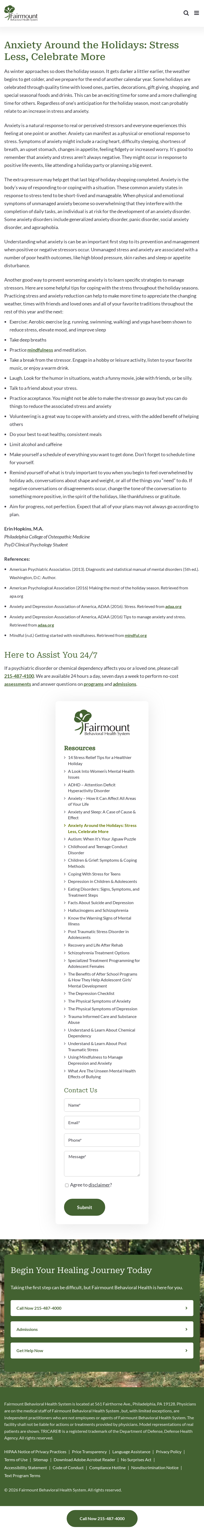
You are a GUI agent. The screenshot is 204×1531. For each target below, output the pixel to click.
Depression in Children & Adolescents (102, 881)
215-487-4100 (19, 676)
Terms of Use (16, 1459)
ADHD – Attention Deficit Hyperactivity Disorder (92, 787)
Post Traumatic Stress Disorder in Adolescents (98, 934)
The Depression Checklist (91, 993)
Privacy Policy (168, 1451)
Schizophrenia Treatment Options (99, 952)
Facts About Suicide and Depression (101, 902)
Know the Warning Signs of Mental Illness (99, 920)
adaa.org (173, 606)
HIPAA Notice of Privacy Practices (35, 1451)
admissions (124, 684)
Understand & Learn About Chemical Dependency (101, 1032)
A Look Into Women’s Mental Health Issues (101, 774)
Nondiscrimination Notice (154, 1467)
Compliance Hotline (107, 1467)
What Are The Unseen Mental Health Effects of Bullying (102, 1073)
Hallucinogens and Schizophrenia (98, 910)
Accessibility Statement (25, 1467)
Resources (79, 748)
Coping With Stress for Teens (94, 873)
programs (94, 684)
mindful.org (136, 635)
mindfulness (40, 350)
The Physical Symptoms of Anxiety (99, 1000)
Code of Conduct (68, 1467)
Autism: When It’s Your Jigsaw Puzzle (102, 838)
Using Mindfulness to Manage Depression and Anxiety (95, 1059)
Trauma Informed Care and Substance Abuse (102, 1019)
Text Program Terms (22, 1475)
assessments (17, 684)
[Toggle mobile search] (186, 13)
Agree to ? (91, 1185)
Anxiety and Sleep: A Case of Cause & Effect (102, 814)
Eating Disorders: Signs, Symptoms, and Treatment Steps (103, 891)
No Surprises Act (136, 1459)
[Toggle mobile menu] (197, 13)
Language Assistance (131, 1451)
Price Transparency (89, 1451)
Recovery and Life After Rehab (95, 944)
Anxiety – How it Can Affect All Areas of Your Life (102, 801)
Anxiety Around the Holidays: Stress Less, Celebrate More (102, 828)
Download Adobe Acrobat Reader (84, 1459)
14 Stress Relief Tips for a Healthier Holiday (99, 760)
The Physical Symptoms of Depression (102, 1008)
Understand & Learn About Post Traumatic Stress (97, 1046)
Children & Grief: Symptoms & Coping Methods (102, 862)
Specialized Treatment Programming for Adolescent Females (104, 963)
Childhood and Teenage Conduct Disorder (98, 849)
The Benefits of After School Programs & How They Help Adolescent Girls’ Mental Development (102, 979)
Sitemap (40, 1459)
